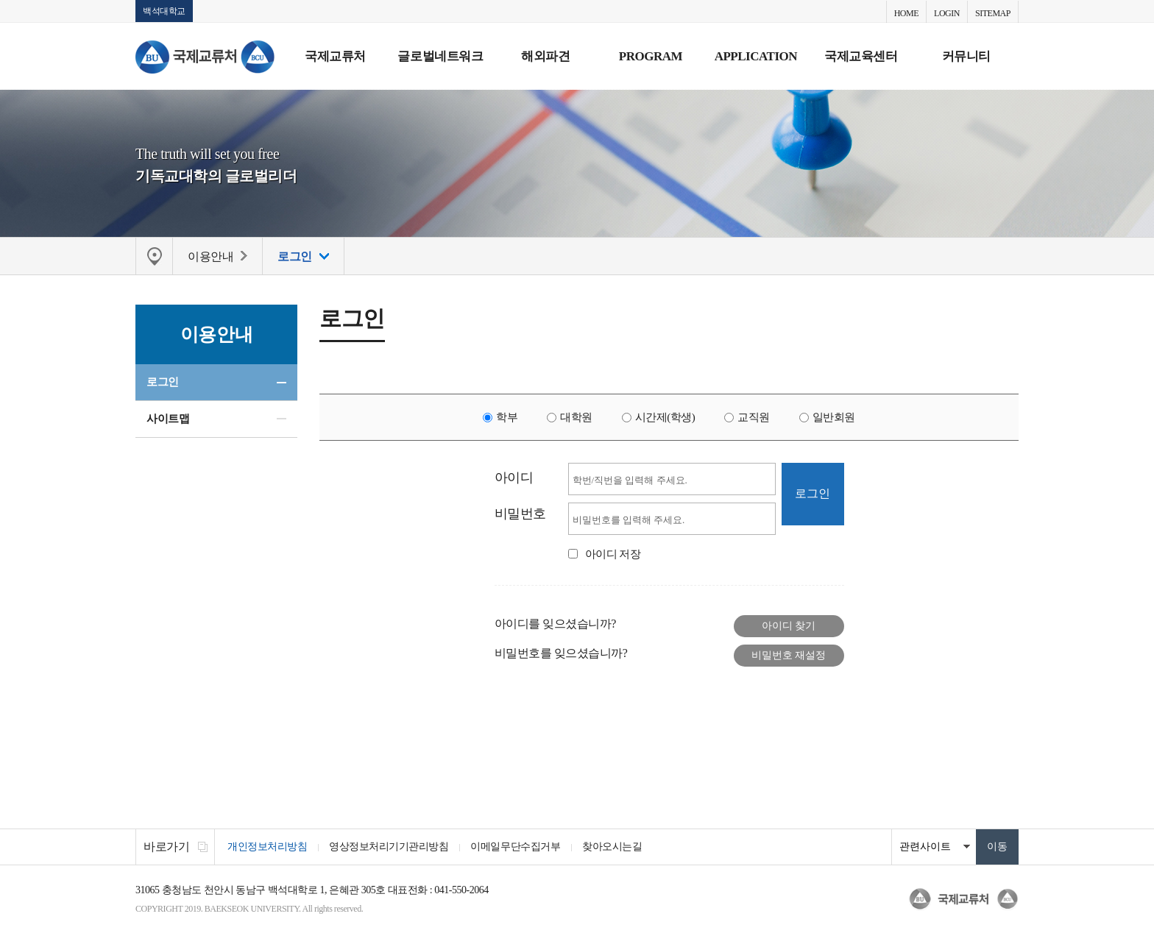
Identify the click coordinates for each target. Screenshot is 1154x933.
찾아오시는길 (612, 846)
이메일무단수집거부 (515, 846)
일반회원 (834, 417)
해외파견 (545, 56)
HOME (906, 13)
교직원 (753, 417)
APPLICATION (756, 56)
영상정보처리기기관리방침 (388, 846)
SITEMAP (992, 13)
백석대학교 (164, 11)
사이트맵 (167, 419)
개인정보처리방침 (267, 846)
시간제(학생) (665, 417)
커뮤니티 (966, 56)
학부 (506, 417)
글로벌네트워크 (440, 56)
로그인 (162, 382)
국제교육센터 (860, 56)
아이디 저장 (613, 554)
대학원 (576, 417)
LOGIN (947, 13)
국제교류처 (335, 56)
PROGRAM (650, 56)
